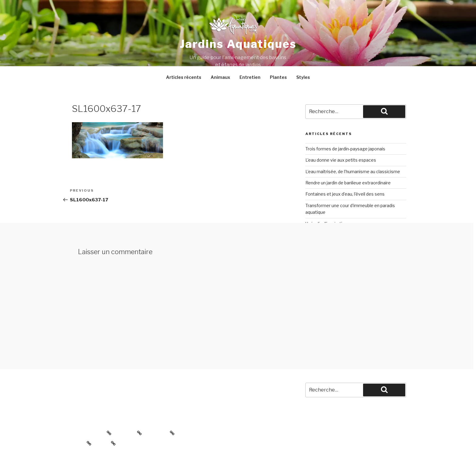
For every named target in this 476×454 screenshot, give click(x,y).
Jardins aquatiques (238, 44)
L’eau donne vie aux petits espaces (340, 160)
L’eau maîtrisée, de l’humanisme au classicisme (352, 171)
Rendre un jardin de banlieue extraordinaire (348, 182)
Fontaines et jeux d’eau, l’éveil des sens (345, 194)
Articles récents (183, 77)
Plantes (278, 77)
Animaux (220, 77)
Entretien (250, 77)
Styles (303, 77)
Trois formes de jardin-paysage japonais (345, 148)
